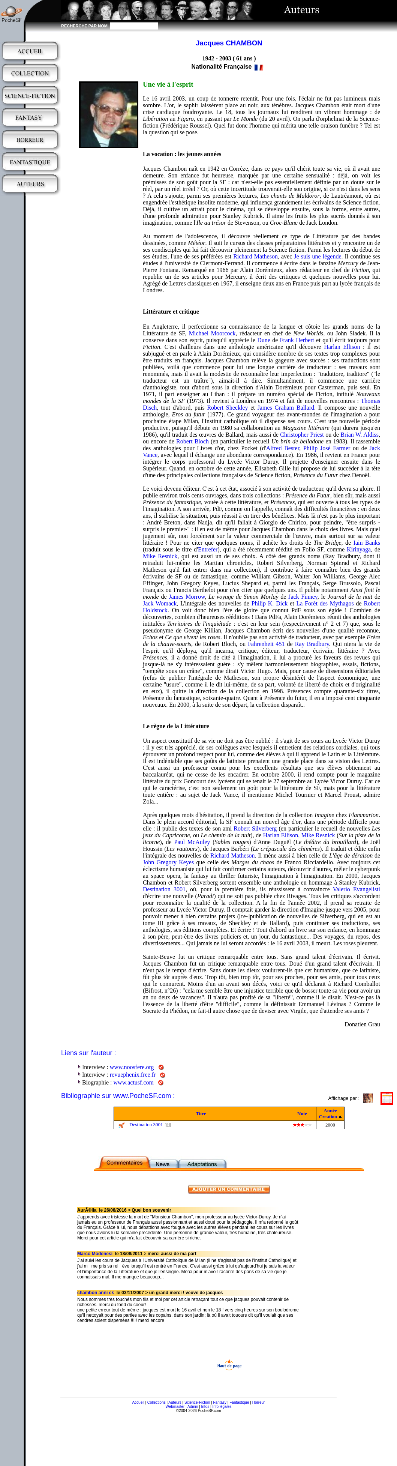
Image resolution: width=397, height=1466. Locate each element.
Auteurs (174, 1402)
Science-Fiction (197, 1402)
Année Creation (328, 1113)
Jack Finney (303, 596)
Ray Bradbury (312, 644)
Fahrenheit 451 (266, 644)
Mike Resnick (160, 556)
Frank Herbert (297, 340)
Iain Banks (367, 542)
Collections (156, 1402)
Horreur (258, 1402)
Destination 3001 (164, 889)
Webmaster (174, 1406)
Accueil (138, 1402)
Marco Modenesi (94, 1253)
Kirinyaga (359, 549)
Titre (201, 1113)
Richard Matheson (255, 256)
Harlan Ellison (342, 347)
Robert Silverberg (255, 828)
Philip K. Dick (270, 603)
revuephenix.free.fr (133, 1074)
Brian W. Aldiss (359, 434)
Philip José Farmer (326, 448)
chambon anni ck (95, 1292)
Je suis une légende (317, 256)
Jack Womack (160, 603)
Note (302, 1113)
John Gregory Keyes (168, 862)
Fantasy (220, 1402)
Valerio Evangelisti (356, 889)
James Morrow (187, 596)
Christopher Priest (302, 434)
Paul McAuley (192, 842)
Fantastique (239, 1402)
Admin (192, 1406)
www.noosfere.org (132, 1067)
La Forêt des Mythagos (325, 603)
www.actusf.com (134, 1082)
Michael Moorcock (212, 333)
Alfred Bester (283, 448)
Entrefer (207, 549)
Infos (205, 1406)
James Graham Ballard (286, 407)
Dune (263, 340)
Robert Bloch (192, 441)
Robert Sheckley (227, 407)
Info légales (221, 1406)
